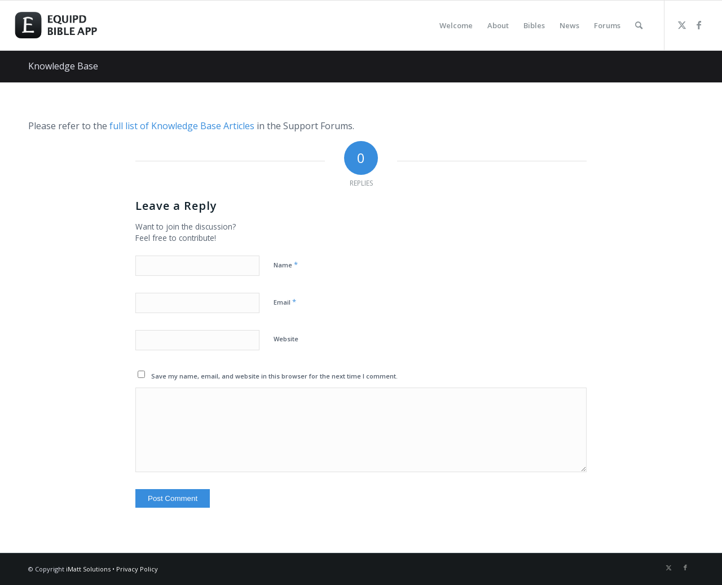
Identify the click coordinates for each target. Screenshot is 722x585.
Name (286, 264)
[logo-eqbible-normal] (69, 25)
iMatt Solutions (88, 569)
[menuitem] (456, 25)
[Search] (639, 25)
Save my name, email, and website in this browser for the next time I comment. (274, 376)
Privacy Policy (137, 569)
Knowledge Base (63, 66)
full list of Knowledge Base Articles (181, 126)
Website (286, 339)
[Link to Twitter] (681, 24)
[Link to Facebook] (698, 24)
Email (285, 302)
